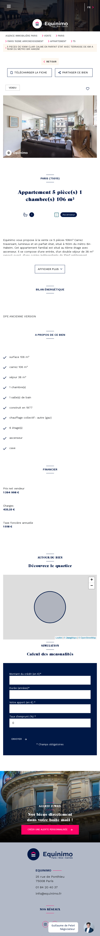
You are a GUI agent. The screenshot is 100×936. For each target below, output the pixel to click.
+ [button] (91, 580)
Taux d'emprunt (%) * (22, 716)
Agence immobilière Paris (21, 35)
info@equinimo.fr (49, 893)
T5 (74, 41)
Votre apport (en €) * (22, 702)
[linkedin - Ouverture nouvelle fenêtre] (55, 924)
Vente (47, 36)
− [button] (91, 586)
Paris (61, 36)
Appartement (58, 41)
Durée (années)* (19, 688)
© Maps (70, 638)
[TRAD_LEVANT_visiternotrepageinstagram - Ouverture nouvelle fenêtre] (45, 924)
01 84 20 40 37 (47, 887)
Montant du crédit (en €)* (25, 673)
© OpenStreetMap (87, 638)
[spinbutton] (50, 723)
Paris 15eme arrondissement (25, 41)
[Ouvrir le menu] (8, 6)
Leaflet (59, 638)
